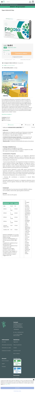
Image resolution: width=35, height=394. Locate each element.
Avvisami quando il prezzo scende (25, 59)
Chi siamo (4, 341)
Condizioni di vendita (6, 350)
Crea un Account (5, 360)
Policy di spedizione (17, 344)
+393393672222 (20, 332)
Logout (3, 363)
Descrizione (11, 124)
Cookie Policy (7, 384)
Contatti (15, 347)
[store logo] (4, 2)
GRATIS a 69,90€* (5, 4)
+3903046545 (16, 329)
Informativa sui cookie (6, 347)
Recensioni (28, 124)
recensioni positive (8, 65)
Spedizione (22, 125)
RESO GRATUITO (14, 4)
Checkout (4, 366)
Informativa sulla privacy (7, 344)
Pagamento (15, 341)
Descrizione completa (7, 114)
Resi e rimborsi (16, 353)
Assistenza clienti (17, 350)
